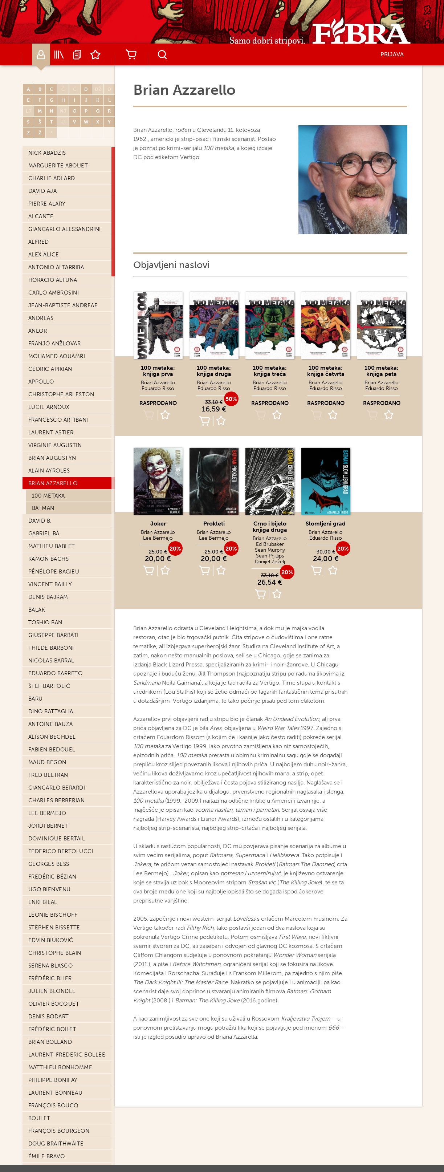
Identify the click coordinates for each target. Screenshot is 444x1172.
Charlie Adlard (51, 178)
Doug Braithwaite (56, 1143)
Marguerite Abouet (58, 165)
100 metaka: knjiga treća (270, 370)
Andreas (41, 318)
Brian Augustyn (52, 458)
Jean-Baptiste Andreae (63, 305)
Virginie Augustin (55, 445)
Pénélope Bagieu (54, 571)
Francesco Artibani (58, 420)
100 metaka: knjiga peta (381, 370)
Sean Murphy (270, 550)
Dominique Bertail (56, 838)
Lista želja (95, 54)
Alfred (38, 242)
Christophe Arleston (61, 394)
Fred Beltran (48, 775)
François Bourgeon (59, 1131)
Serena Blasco (50, 965)
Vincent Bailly (50, 584)
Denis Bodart (48, 1016)
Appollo (41, 381)
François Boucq (53, 1105)
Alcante (41, 216)
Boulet (39, 1118)
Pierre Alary (47, 203)
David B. (40, 521)
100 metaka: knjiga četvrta (326, 370)
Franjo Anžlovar (54, 343)
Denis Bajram (48, 597)
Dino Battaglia (50, 711)
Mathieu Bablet (51, 546)
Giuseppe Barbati (53, 635)
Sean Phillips (270, 556)
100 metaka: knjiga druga (214, 370)
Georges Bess (48, 864)
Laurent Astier (51, 432)
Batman (43, 508)
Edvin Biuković (50, 940)
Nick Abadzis (47, 153)
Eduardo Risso (158, 388)
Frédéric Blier (50, 978)
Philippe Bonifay (53, 1080)
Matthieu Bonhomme (60, 1067)
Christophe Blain (54, 953)
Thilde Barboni (51, 648)
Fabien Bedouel (52, 749)
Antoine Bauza (50, 724)
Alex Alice (43, 254)
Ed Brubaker (270, 544)
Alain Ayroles (49, 470)
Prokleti (214, 523)
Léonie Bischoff (53, 915)
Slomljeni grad (326, 523)
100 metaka (48, 495)
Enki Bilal (42, 902)
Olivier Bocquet (54, 1004)
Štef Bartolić (49, 686)
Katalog (59, 54)
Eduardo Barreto (55, 673)
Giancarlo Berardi (56, 787)
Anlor (37, 331)
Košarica (131, 54)
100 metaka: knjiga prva (158, 370)
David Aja (42, 191)
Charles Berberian (56, 800)
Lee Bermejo (47, 813)
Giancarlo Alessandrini (64, 229)
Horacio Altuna (52, 280)
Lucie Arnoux (49, 407)
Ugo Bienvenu (49, 889)
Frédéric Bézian (52, 876)
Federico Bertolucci (61, 851)
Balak (36, 610)
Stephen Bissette (54, 927)
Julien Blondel (52, 991)
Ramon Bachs (48, 559)
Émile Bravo (46, 1156)
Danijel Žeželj (270, 562)
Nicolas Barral (51, 660)
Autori (41, 54)
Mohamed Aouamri (56, 356)
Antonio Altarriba (56, 267)
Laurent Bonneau (55, 1093)
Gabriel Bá (44, 533)
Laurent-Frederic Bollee (67, 1054)
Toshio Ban (45, 622)
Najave (77, 54)
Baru (35, 699)
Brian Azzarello (53, 483)
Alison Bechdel (52, 737)
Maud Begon (47, 762)
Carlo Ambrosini (53, 292)
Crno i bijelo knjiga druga (270, 526)
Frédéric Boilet (52, 1029)
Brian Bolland (50, 1042)
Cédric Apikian (50, 369)
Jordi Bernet (48, 826)
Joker (158, 523)
